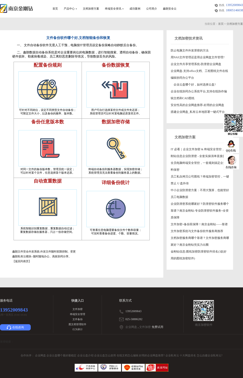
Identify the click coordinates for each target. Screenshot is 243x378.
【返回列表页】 (21, 261)
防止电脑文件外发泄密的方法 (190, 50)
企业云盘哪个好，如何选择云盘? (193, 84)
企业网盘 (131, 327)
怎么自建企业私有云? (209, 355)
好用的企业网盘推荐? (152, 355)
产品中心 (70, 8)
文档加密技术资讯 (189, 38)
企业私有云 (172, 355)
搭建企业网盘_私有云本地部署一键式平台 (198, 111)
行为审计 (78, 329)
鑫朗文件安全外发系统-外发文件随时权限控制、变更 (44, 251)
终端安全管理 (77, 314)
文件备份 (78, 319)
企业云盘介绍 (85, 355)
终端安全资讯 (114, 8)
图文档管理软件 (77, 324)
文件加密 (78, 309)
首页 (55, 8)
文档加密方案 (91, 8)
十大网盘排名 (188, 355)
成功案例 (134, 8)
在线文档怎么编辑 (127, 355)
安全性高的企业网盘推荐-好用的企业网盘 (197, 105)
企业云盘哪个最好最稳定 (61, 355)
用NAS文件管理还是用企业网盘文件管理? (198, 57)
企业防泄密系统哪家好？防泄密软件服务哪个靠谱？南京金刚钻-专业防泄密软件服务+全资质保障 (200, 210)
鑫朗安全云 (170, 8)
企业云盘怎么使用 (105, 355)
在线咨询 (15, 328)
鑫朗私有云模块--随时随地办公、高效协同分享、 (41, 256)
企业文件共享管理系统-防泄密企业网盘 (196, 64)
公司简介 (151, 8)
